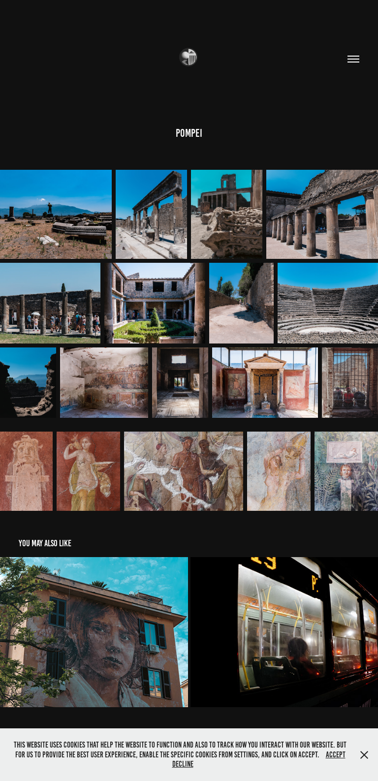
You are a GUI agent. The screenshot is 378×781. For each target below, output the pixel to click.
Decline (182, 764)
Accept (336, 754)
